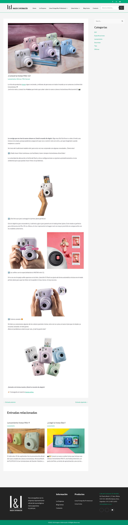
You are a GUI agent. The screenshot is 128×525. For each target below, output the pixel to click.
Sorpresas (97, 42)
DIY (95, 32)
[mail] (120, 1)
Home (34, 8)
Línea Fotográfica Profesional (58, 8)
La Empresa (42, 8)
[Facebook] (113, 1)
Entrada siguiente (81, 402)
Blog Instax (86, 8)
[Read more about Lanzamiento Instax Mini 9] (26, 441)
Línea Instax (75, 8)
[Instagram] (116, 1)
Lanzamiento (12, 79)
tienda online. (29, 392)
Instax (24, 84)
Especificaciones (99, 36)
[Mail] (112, 510)
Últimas (19, 79)
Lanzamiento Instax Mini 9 (18, 422)
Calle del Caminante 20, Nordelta (109, 493)
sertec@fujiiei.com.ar (106, 504)
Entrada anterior (10, 402)
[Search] (121, 8)
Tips (95, 46)
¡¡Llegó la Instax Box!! (56, 422)
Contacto (95, 8)
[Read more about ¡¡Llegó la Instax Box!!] (66, 441)
